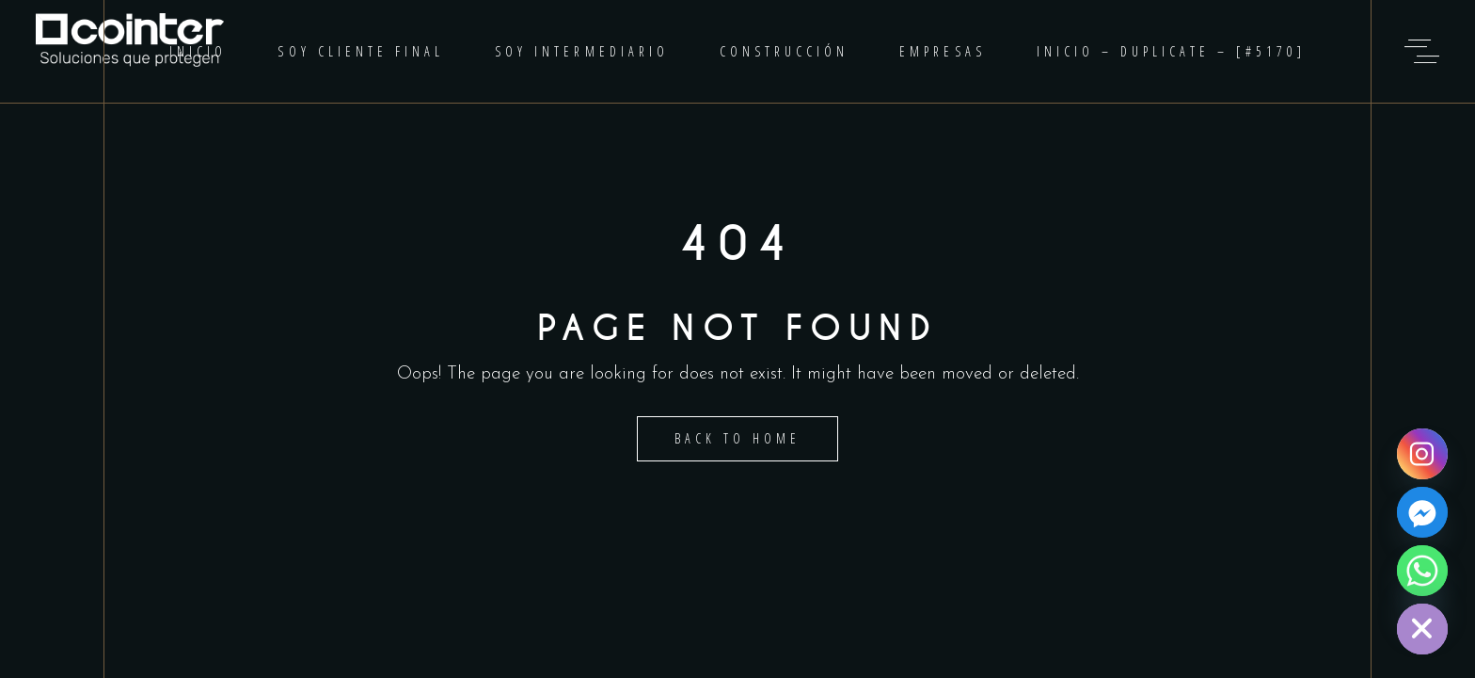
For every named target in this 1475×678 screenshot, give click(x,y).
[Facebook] (1422, 512)
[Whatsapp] (1422, 570)
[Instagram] (1422, 453)
